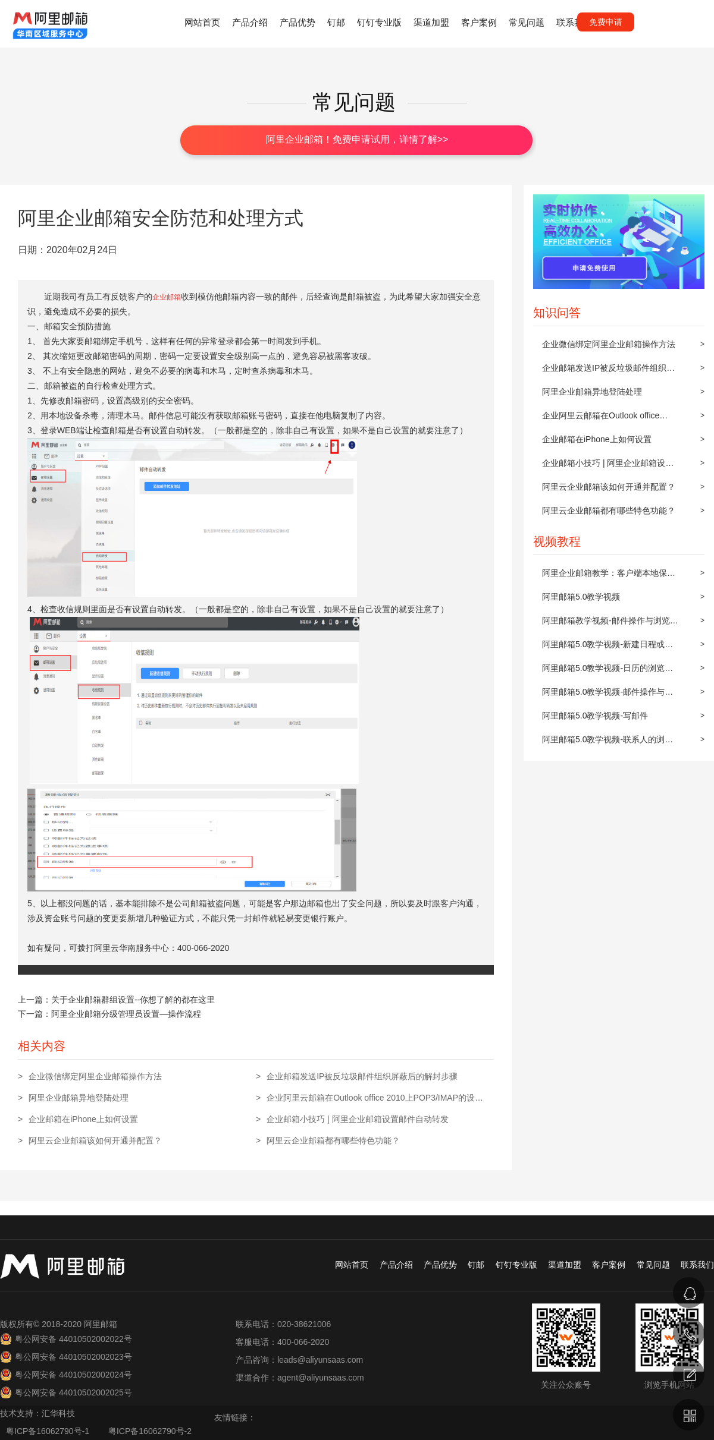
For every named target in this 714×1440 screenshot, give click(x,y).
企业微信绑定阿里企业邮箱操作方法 (608, 344)
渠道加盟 (431, 22)
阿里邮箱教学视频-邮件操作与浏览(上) (606, 624)
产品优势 (297, 22)
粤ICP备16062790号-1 (49, 1431)
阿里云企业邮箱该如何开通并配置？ (608, 486)
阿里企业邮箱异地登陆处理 (592, 391)
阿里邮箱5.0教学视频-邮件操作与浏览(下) (607, 695)
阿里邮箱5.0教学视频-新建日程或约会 (607, 647)
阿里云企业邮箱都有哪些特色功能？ (608, 510)
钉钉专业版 (379, 22)
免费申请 (605, 22)
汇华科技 (58, 1413)
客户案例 (479, 22)
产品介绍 (250, 22)
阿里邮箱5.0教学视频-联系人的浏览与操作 (607, 743)
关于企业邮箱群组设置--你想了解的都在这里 (133, 999)
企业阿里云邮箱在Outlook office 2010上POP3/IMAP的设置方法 (600, 419)
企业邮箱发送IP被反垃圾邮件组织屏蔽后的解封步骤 (608, 371)
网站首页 (202, 22)
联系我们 (574, 22)
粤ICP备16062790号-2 (150, 1431)
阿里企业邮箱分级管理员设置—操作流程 (126, 1014)
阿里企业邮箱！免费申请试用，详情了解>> (357, 139)
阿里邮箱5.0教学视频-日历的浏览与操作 (607, 671)
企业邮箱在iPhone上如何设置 (597, 439)
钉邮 (336, 22)
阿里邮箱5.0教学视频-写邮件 (595, 715)
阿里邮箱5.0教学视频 (581, 596)
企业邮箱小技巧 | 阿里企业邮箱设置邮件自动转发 (608, 466)
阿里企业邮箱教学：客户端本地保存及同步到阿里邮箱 (608, 576)
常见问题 (526, 22)
